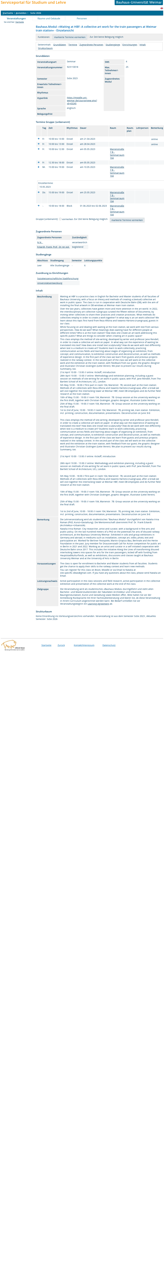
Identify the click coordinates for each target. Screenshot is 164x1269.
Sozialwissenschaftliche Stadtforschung (57, 278)
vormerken (67, 219)
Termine (72, 44)
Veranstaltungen (16, 18)
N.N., (40, 242)
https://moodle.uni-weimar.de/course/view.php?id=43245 (82, 100)
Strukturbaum (45, 48)
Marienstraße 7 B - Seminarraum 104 (117, 153)
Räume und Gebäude (49, 18)
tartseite (8, 13)
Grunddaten (59, 44)
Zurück (61, 645)
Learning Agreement (98, 603)
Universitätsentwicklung (49, 283)
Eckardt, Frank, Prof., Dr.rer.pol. (53, 246)
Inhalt (143, 44)
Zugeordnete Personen (91, 44)
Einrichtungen (129, 44)
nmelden (21, 13)
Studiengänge (113, 44)
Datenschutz (109, 645)
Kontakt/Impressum (84, 645)
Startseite (19, 22)
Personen (82, 18)
